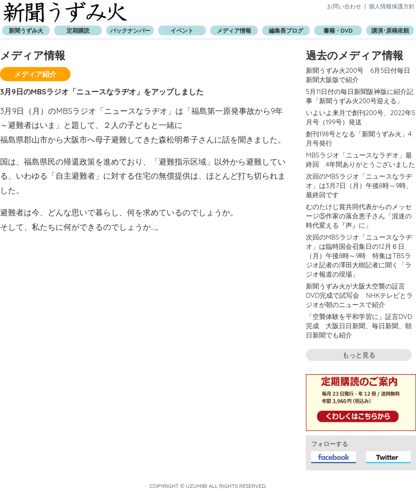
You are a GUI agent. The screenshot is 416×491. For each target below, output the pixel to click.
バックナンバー (130, 30)
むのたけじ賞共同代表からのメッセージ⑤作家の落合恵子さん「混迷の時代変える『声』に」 (359, 215)
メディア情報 (234, 30)
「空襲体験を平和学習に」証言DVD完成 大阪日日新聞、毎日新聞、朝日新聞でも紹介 (359, 325)
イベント (182, 30)
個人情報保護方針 (392, 6)
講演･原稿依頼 (390, 30)
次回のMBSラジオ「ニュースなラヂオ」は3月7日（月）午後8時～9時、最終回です (359, 185)
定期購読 (78, 30)
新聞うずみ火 (65, 12)
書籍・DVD (338, 30)
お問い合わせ (344, 6)
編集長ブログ (286, 30)
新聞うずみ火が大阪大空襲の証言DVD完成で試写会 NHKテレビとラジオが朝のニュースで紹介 (359, 295)
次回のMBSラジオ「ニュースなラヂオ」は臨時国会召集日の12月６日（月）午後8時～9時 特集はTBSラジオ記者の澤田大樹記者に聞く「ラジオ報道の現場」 (359, 255)
